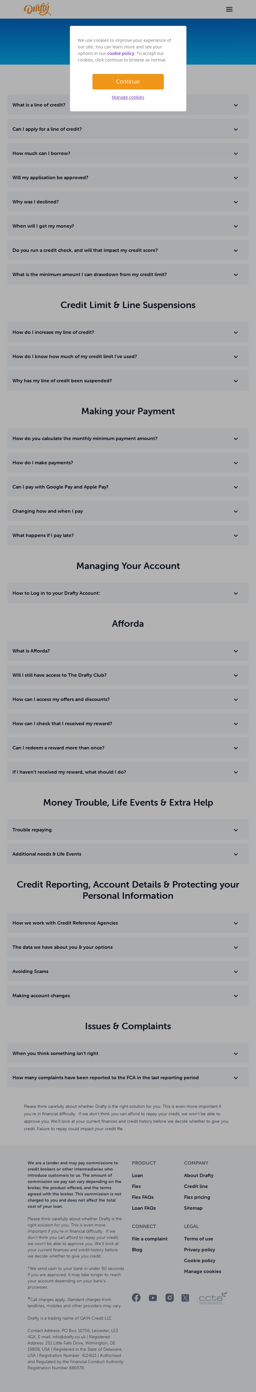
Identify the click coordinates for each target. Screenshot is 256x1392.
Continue (128, 81)
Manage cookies (128, 97)
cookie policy (120, 53)
